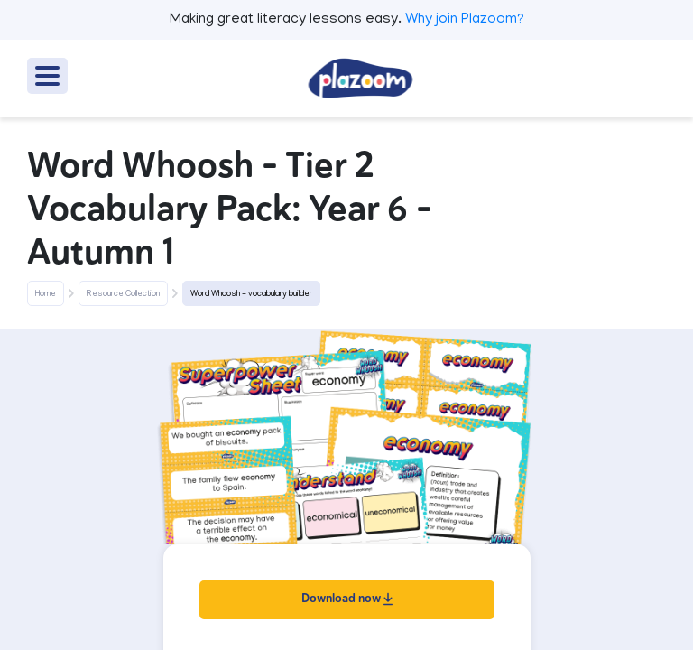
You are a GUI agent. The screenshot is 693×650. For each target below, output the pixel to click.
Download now (347, 598)
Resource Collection (123, 294)
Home (45, 294)
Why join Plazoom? (464, 20)
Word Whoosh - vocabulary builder (251, 294)
